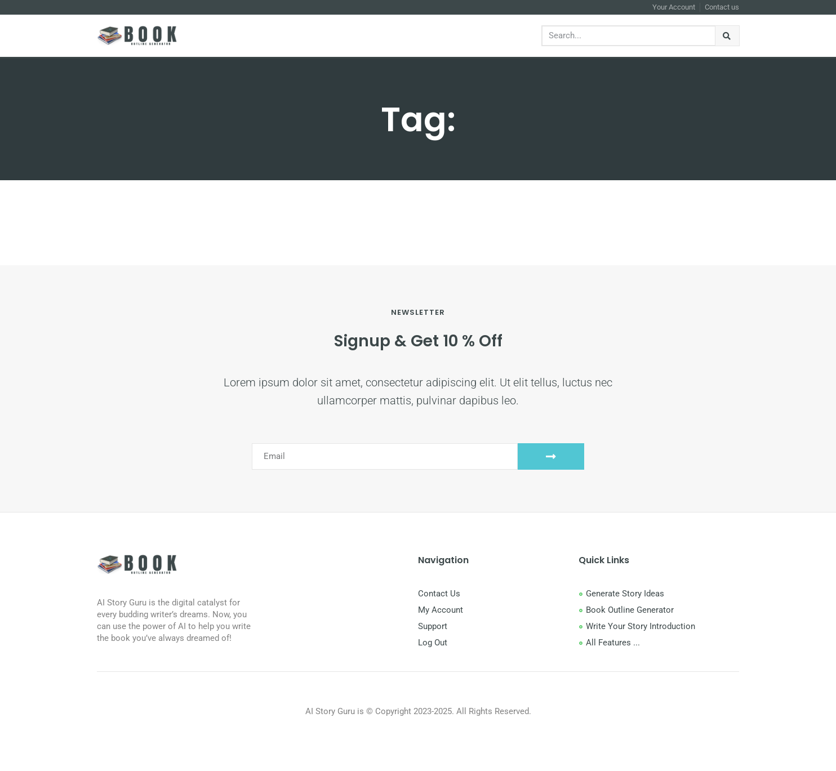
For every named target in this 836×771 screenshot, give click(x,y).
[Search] (727, 36)
